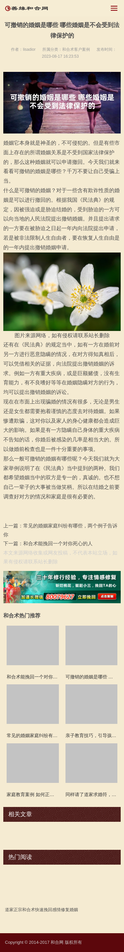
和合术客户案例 (76, 49)
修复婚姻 (69, 909)
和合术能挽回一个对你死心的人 (58, 543)
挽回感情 (52, 909)
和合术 (28, 909)
